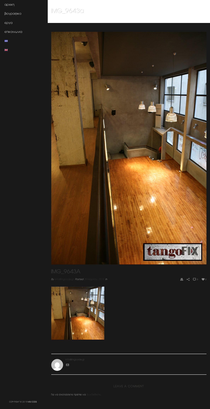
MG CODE (32, 401)
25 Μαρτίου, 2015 (94, 279)
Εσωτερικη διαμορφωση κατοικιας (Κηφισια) (168, 19)
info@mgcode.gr (64, 279)
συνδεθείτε (94, 394)
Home (140, 19)
